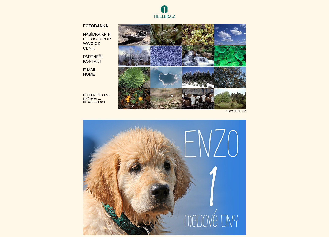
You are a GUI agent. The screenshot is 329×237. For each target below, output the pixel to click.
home (89, 74)
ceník (89, 48)
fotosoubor (97, 39)
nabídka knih (97, 34)
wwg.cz (91, 43)
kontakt (92, 61)
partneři (93, 56)
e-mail (89, 69)
